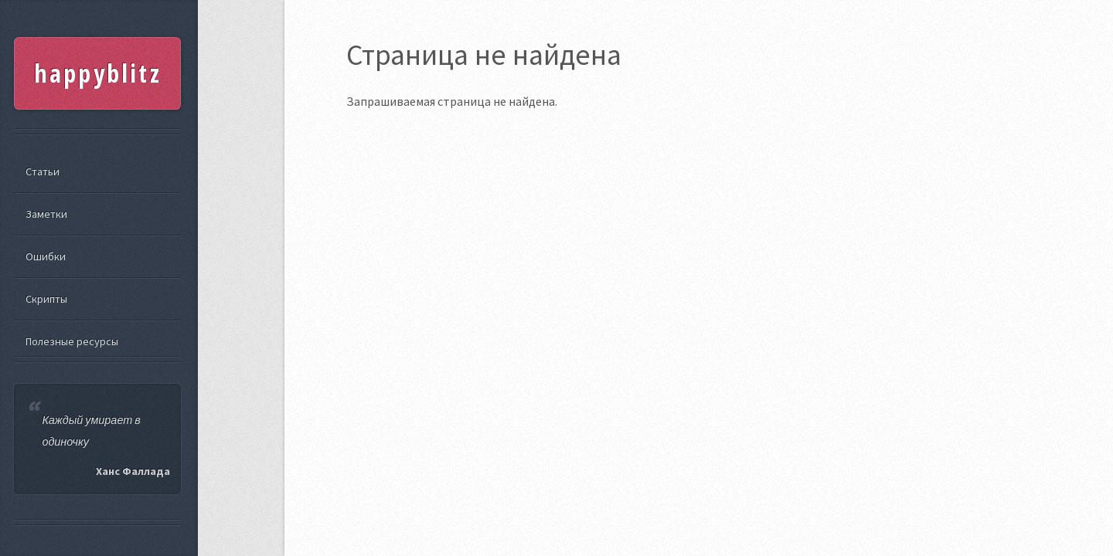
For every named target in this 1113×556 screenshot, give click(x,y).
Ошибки (46, 256)
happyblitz (98, 73)
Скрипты (46, 299)
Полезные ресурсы (72, 341)
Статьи (43, 171)
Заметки (46, 214)
